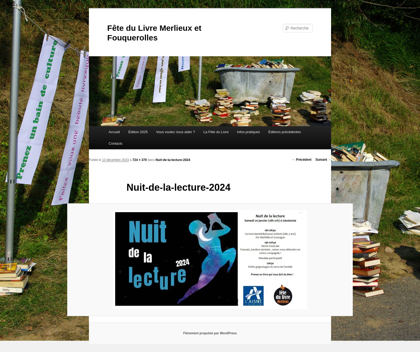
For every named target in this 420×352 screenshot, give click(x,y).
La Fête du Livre (216, 132)
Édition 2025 (138, 132)
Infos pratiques (248, 132)
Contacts (115, 143)
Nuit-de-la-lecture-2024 (173, 160)
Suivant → (323, 160)
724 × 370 (139, 160)
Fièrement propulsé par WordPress (210, 333)
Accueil (114, 132)
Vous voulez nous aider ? (175, 132)
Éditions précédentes (284, 132)
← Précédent (301, 160)
